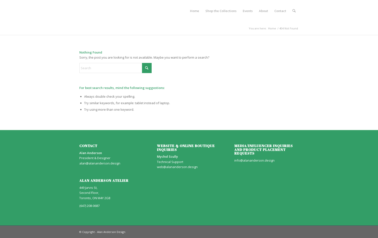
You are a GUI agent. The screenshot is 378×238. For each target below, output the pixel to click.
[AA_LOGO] (79, 11)
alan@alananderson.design (99, 163)
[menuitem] (194, 11)
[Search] (294, 11)
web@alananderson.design (177, 167)
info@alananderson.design (254, 160)
